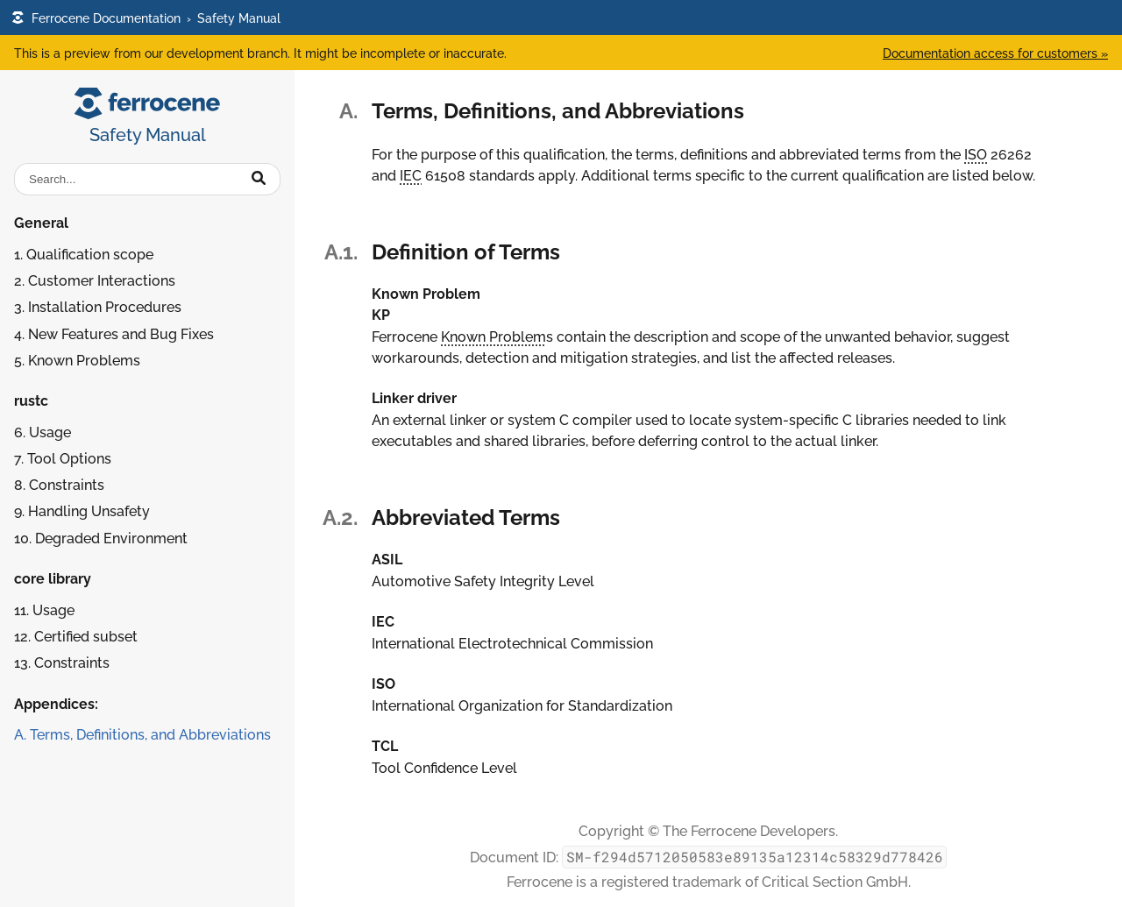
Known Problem (493, 337)
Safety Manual (238, 18)
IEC (411, 175)
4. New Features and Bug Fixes (114, 334)
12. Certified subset (76, 636)
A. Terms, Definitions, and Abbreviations (142, 734)
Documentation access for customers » (995, 53)
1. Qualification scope (83, 254)
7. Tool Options (62, 458)
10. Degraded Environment (101, 538)
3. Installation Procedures (97, 307)
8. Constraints (59, 485)
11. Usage (44, 610)
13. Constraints (62, 663)
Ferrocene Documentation (96, 18)
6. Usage (42, 432)
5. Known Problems (77, 360)
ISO (975, 154)
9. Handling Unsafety (82, 511)
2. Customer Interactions (94, 281)
